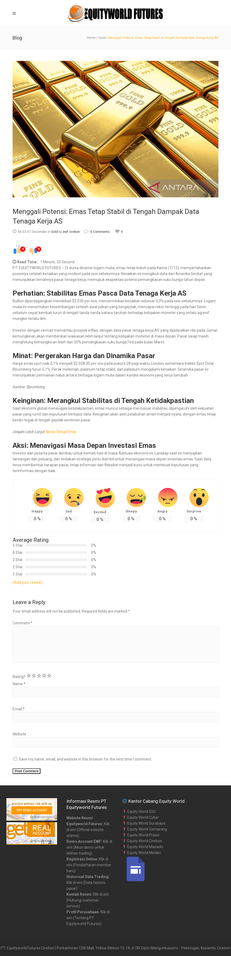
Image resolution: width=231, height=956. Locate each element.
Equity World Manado (142, 847)
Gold (102, 38)
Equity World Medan (141, 853)
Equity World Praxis (140, 835)
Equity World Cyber (140, 817)
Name (19, 684)
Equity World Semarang (144, 829)
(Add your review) (28, 582)
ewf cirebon (71, 232)
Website (19, 734)
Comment (22, 623)
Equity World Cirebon (142, 841)
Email (19, 709)
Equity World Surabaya (143, 823)
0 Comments (97, 232)
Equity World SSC (139, 811)
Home (91, 38)
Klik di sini (74, 882)
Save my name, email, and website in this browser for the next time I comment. (85, 759)
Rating (19, 677)
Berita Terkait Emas (61, 432)
